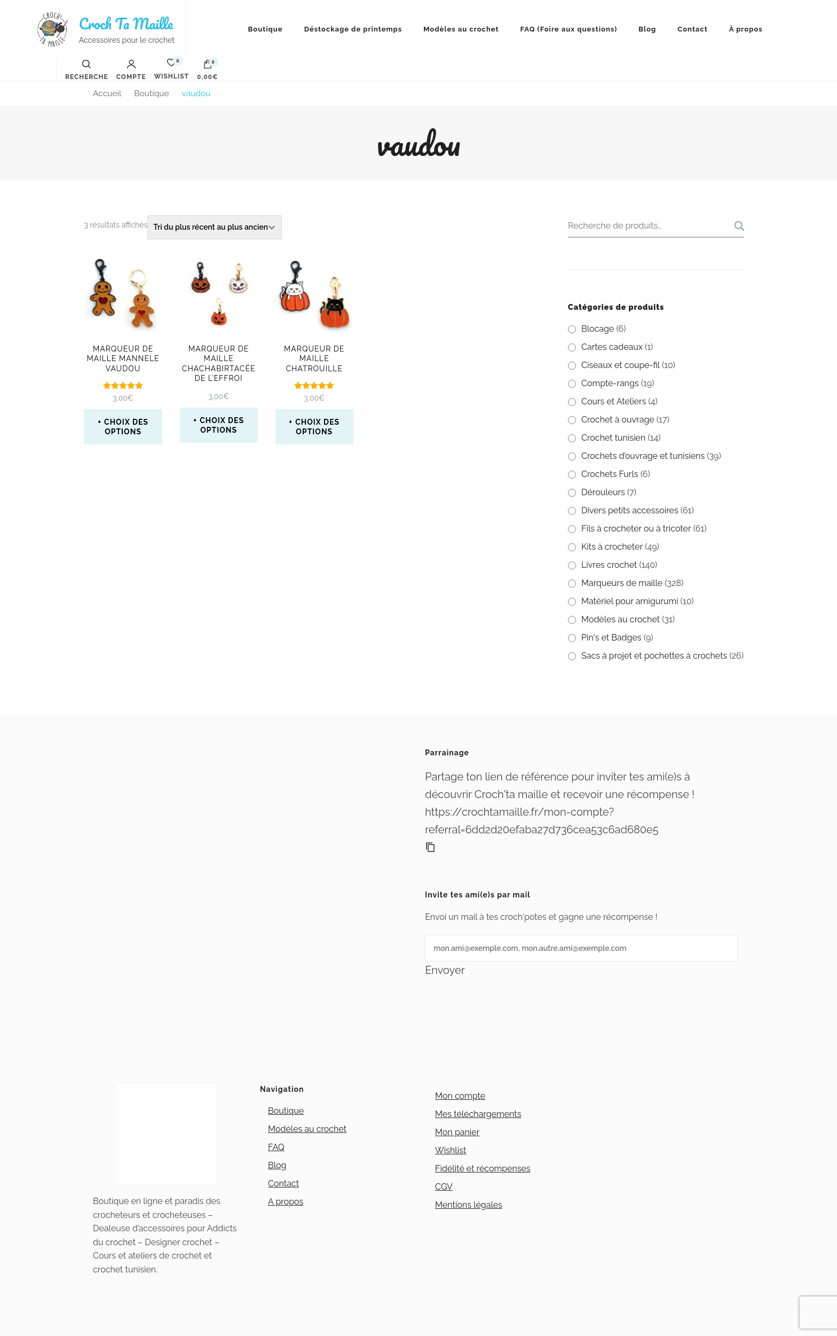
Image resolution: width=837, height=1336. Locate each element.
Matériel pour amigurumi (629, 601)
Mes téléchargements (478, 1114)
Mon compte (460, 1096)
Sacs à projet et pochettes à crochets (654, 656)
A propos (285, 1202)
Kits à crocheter (612, 547)
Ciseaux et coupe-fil (620, 365)
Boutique (265, 29)
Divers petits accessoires (629, 510)
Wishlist (450, 1150)
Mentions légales (468, 1205)
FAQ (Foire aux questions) (569, 29)
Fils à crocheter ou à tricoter (636, 529)
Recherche (736, 226)
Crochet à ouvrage (617, 420)
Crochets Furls (609, 474)
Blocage (597, 329)
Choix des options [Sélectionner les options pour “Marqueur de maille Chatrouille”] (317, 427)
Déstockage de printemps (353, 29)
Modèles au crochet (461, 29)
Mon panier (457, 1132)
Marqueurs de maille (621, 583)
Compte (131, 70)
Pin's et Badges (611, 637)
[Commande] (214, 227)
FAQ (276, 1147)
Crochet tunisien (613, 438)
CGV (444, 1187)
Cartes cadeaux (612, 347)
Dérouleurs (603, 492)
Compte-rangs (610, 383)
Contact (692, 29)
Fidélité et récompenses (483, 1168)
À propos (746, 29)
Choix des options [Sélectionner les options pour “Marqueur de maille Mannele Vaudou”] (126, 427)
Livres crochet (609, 565)
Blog (647, 29)
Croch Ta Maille (126, 23)
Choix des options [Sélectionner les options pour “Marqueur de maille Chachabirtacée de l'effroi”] (222, 425)
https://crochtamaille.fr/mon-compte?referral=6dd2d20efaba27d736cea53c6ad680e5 (542, 821)
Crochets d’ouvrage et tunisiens (643, 456)
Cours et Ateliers (613, 401)
